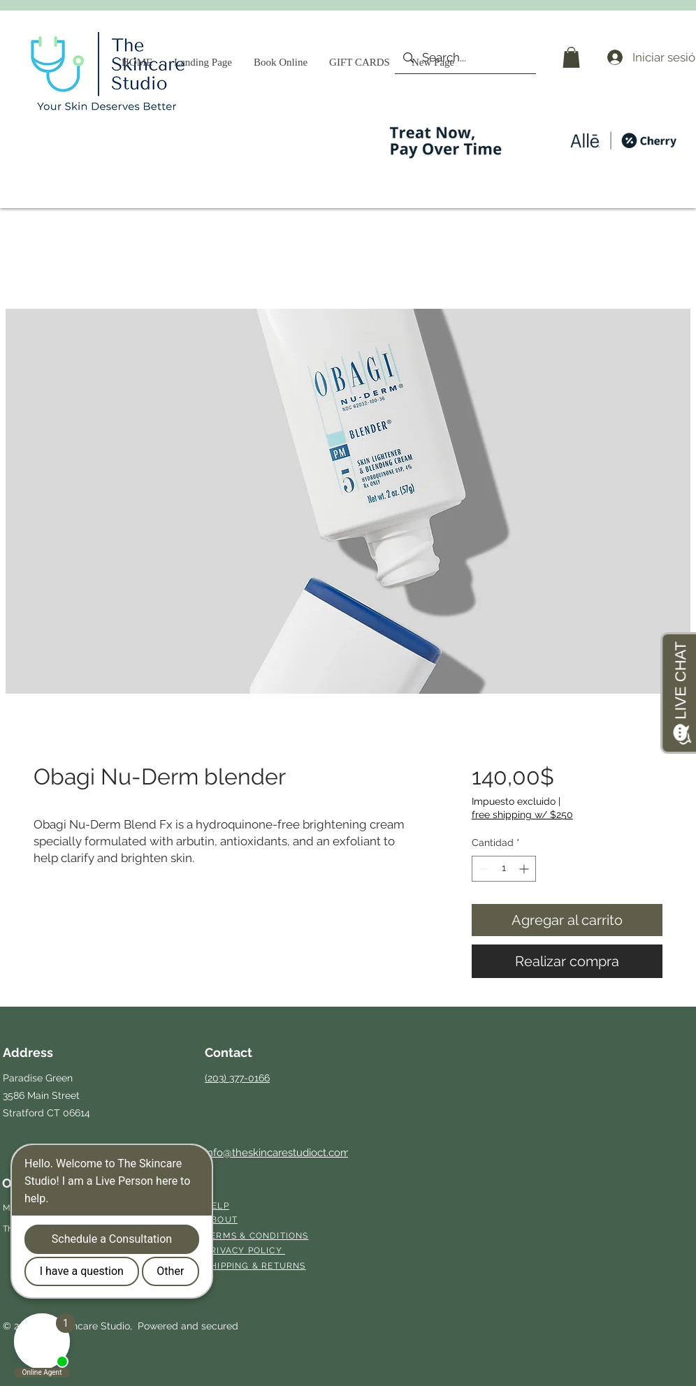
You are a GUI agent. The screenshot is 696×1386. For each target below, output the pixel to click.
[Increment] (525, 868)
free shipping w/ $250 (522, 814)
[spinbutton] (503, 868)
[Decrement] (482, 868)
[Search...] (464, 58)
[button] (571, 57)
